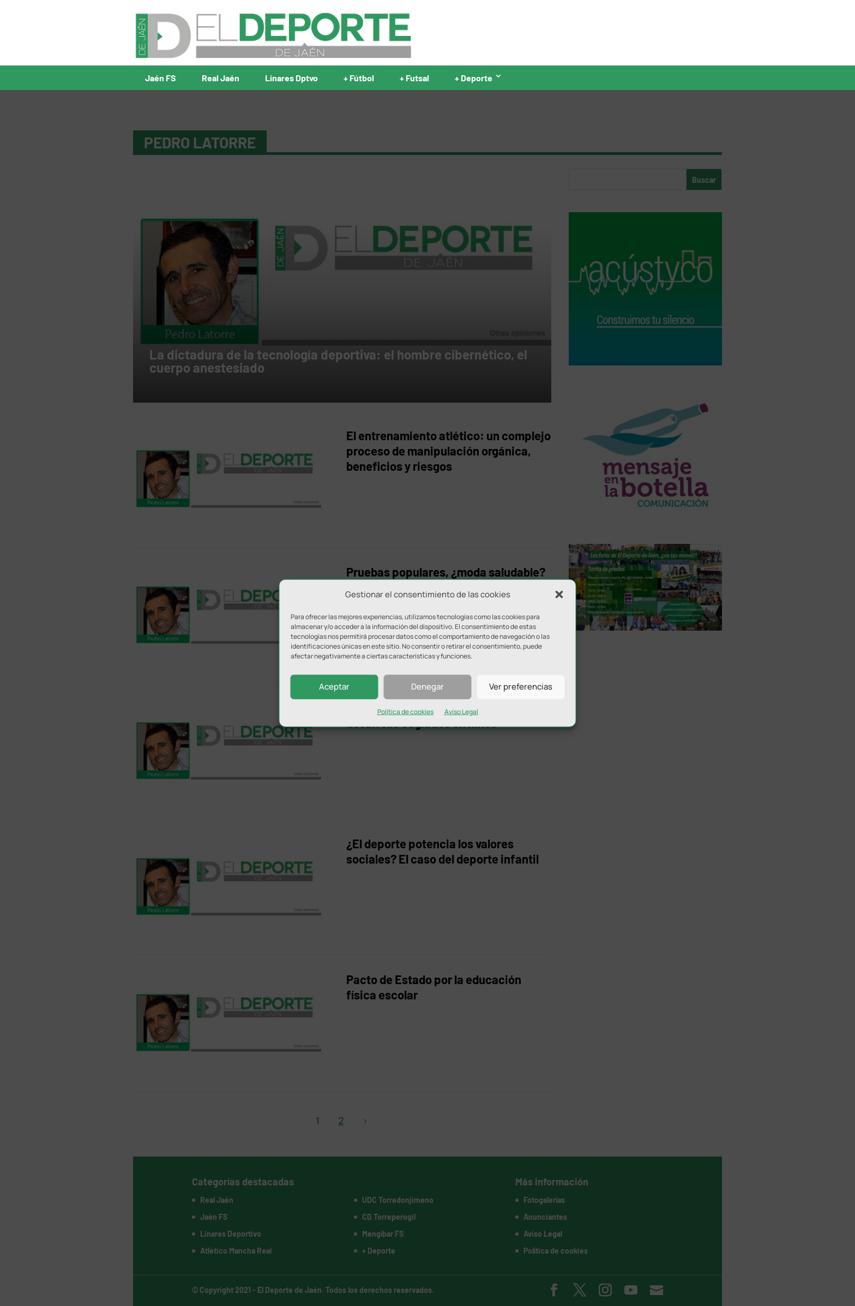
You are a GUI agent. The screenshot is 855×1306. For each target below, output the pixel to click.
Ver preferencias (520, 686)
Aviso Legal (461, 711)
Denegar (427, 686)
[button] (559, 594)
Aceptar (334, 686)
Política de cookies (405, 711)
